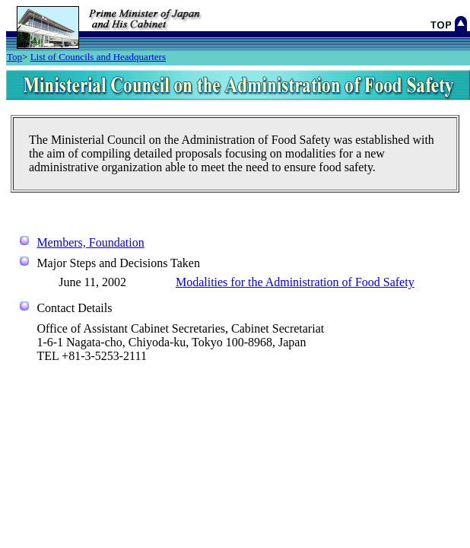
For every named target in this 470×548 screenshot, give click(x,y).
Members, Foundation (90, 242)
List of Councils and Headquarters (98, 56)
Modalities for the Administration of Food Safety (295, 282)
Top (14, 56)
